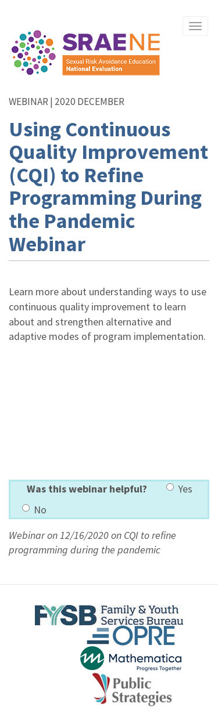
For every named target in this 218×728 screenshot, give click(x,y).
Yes (179, 488)
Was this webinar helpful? (87, 488)
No (34, 509)
